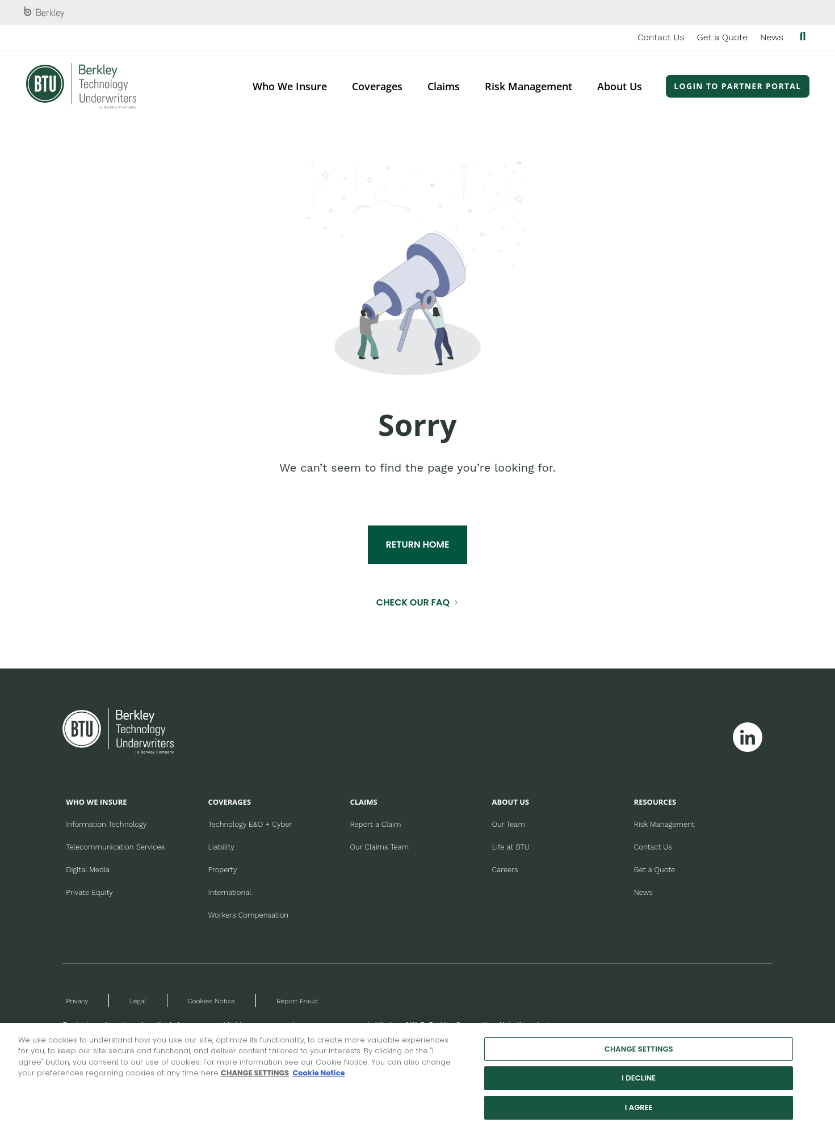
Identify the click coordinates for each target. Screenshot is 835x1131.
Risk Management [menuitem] (528, 86)
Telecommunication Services (115, 847)
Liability (221, 847)
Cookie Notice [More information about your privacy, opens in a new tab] (318, 1080)
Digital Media (88, 869)
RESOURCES (655, 802)
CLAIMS (363, 802)
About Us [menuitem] (619, 86)
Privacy (77, 1001)
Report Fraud (297, 1001)
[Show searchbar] (802, 37)
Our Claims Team (379, 847)
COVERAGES (229, 802)
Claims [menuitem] (443, 86)
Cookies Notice (211, 1001)
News (771, 37)
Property (222, 869)
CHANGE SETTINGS (255, 1080)
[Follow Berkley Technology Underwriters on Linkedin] (747, 737)
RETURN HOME (418, 544)
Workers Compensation (248, 915)
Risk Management (664, 824)
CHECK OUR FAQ (413, 602)
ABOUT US (511, 802)
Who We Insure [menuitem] (290, 86)
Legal (137, 1001)
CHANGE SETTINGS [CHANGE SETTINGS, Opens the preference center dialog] (639, 1056)
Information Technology (106, 824)
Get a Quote (722, 37)
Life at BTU (511, 847)
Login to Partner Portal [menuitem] (737, 86)
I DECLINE (639, 1085)
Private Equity (89, 892)
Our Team (508, 824)
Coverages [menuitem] (377, 86)
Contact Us (661, 37)
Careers (505, 869)
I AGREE (639, 1114)
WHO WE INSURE (96, 802)
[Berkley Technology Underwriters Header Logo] (81, 86)
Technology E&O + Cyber (250, 824)
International (229, 892)
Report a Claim (375, 824)
